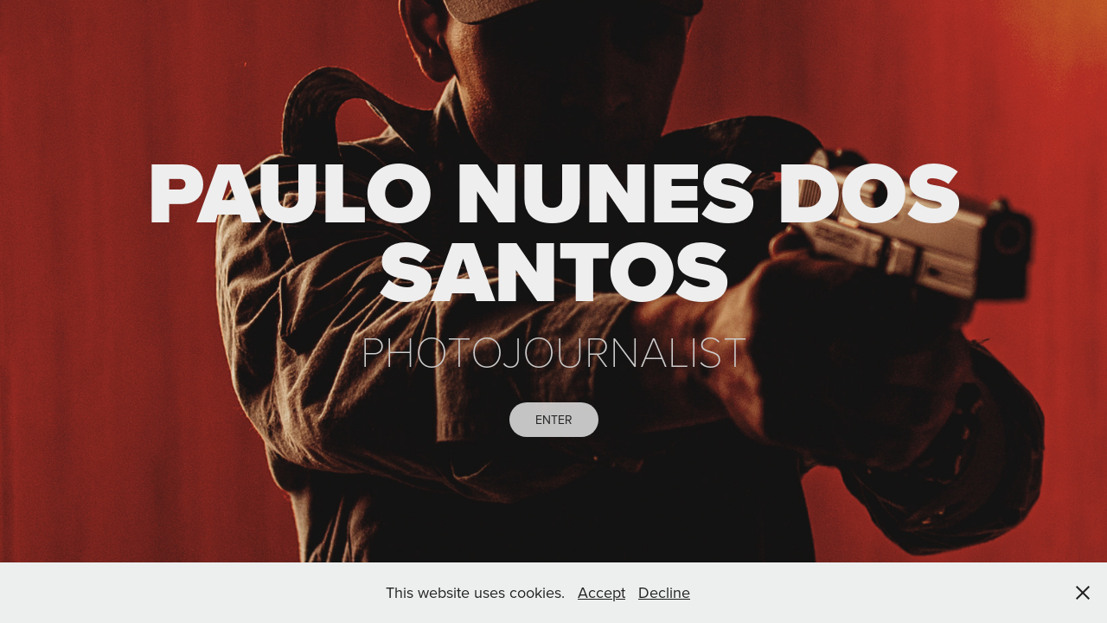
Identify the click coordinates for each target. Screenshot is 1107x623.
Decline (664, 592)
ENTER (554, 419)
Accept (601, 592)
